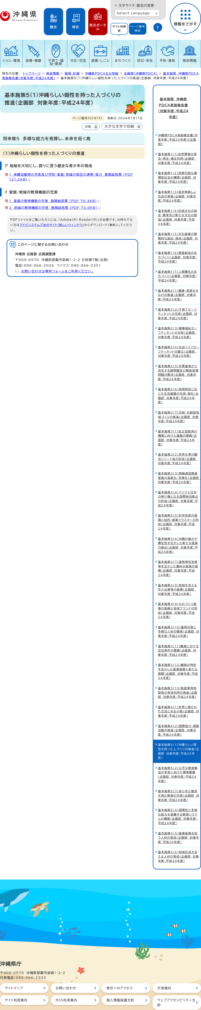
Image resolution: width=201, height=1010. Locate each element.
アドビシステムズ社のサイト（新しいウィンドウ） (52, 224)
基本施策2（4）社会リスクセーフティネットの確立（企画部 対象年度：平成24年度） (178, 336)
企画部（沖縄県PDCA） (141, 73)
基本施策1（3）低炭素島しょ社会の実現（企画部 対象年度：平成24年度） (177, 181)
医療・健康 (33, 60)
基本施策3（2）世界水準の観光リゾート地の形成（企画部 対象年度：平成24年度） (178, 443)
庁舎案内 (164, 972)
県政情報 (190, 60)
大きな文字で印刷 (119, 126)
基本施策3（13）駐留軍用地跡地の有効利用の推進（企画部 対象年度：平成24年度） (177, 677)
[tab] (119, 29)
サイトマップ (14, 972)
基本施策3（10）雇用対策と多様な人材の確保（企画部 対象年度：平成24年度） (178, 616)
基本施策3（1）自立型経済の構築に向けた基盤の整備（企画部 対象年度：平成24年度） (177, 422)
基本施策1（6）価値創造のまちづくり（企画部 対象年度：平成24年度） (177, 242)
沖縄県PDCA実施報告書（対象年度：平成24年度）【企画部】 (178, 124)
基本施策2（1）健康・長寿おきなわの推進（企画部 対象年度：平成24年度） (178, 279)
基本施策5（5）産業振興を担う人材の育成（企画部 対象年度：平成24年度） (178, 822)
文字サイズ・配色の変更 (136, 5)
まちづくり (123, 60)
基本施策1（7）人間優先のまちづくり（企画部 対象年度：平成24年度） (177, 260)
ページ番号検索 (137, 28)
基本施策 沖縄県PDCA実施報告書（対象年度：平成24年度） (177, 100)
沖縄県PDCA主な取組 (102, 73)
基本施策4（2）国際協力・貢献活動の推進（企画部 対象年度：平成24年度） (178, 714)
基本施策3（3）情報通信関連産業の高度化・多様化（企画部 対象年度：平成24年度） (179, 462)
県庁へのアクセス (120, 972)
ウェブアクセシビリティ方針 (176, 987)
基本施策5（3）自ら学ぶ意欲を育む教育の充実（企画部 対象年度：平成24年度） (178, 780)
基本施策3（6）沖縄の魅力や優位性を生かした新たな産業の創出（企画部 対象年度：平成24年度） (178, 530)
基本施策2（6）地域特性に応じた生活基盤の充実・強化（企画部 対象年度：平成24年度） (178, 380)
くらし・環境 (11, 60)
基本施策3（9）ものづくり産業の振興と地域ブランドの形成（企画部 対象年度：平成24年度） (178, 595)
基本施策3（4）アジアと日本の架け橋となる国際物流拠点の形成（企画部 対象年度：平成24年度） (178, 483)
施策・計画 (72, 73)
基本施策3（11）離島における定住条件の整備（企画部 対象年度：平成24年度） (178, 635)
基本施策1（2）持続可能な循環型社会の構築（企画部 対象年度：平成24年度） (177, 162)
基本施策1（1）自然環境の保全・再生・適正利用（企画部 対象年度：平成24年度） (177, 143)
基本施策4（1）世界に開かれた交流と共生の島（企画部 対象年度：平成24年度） (178, 696)
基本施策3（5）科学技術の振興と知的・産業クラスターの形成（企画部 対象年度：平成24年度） (178, 506)
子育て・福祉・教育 (56, 62)
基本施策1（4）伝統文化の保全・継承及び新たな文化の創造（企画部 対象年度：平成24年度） (177, 202)
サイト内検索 (119, 28)
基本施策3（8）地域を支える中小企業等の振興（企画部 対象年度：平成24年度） (177, 574)
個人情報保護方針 (120, 984)
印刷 (88, 126)
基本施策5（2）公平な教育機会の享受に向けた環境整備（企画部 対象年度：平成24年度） (178, 759)
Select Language (133, 13)
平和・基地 (167, 60)
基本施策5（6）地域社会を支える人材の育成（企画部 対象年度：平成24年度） (178, 841)
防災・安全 (145, 60)
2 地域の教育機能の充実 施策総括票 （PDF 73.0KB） (55, 207)
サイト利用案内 (16, 984)
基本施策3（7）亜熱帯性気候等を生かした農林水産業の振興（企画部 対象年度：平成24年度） (178, 553)
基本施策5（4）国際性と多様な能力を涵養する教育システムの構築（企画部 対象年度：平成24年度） (178, 801)
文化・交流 (78, 60)
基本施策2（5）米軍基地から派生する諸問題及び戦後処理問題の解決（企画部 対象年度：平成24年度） (178, 357)
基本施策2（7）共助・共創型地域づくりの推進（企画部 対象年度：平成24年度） (178, 401)
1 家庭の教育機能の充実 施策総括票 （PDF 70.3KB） (54, 200)
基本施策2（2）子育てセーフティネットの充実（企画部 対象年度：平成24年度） (177, 298)
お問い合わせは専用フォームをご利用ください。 (57, 271)
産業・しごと (100, 60)
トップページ (32, 73)
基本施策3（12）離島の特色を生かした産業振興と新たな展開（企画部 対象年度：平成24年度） (178, 656)
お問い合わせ (66, 972)
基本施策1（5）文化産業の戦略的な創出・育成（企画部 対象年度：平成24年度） (178, 223)
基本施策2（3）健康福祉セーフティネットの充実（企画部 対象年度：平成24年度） (177, 317)
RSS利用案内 (66, 984)
